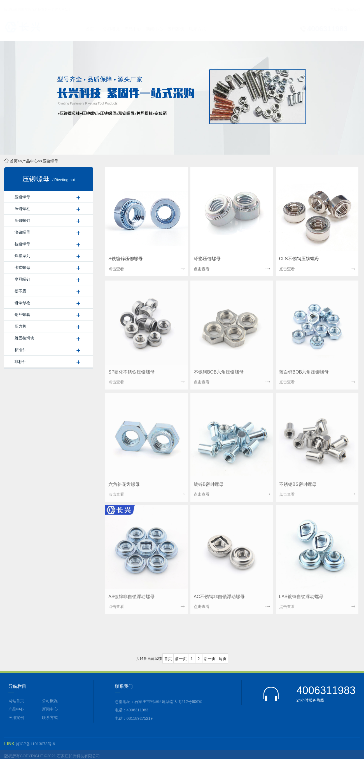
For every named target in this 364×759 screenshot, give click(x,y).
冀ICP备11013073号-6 (35, 744)
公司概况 (111, 23)
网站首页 (16, 701)
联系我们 (353, 4)
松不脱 (20, 291)
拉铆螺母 (22, 244)
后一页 (210, 659)
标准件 (20, 350)
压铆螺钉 (22, 220)
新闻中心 (154, 23)
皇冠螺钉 (22, 279)
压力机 (20, 326)
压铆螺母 (50, 161)
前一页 (181, 659)
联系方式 (197, 23)
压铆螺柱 (22, 209)
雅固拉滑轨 (24, 338)
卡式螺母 (22, 268)
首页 (90, 23)
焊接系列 (22, 256)
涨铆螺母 (22, 232)
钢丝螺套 (22, 315)
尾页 (223, 659)
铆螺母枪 (22, 303)
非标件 (20, 362)
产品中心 (337, 4)
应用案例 (175, 23)
